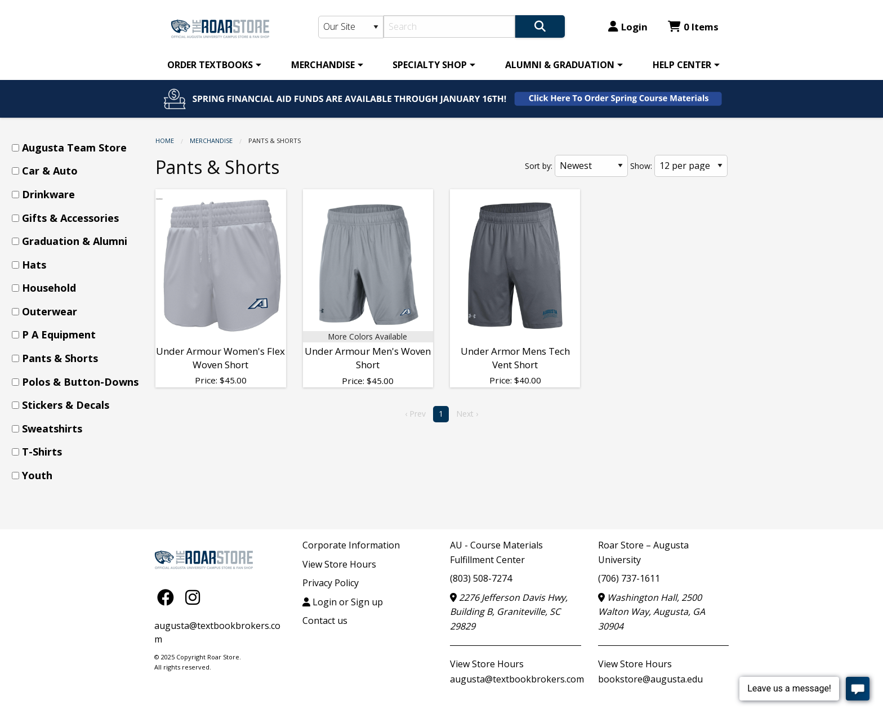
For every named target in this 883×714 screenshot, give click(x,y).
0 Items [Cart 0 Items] (693, 26)
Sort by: (538, 165)
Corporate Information (351, 545)
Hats (34, 264)
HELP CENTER (682, 65)
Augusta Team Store (74, 147)
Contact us (324, 620)
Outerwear (49, 311)
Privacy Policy (330, 583)
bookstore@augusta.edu (650, 679)
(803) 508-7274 (481, 578)
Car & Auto (50, 170)
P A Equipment (59, 334)
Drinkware (48, 194)
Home (164, 140)
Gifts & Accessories (70, 218)
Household (49, 287)
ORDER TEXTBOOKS (210, 65)
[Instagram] (192, 597)
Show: (641, 165)
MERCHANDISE (323, 65)
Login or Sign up (342, 602)
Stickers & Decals (65, 405)
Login (628, 26)
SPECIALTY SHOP (430, 65)
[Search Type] (350, 27)
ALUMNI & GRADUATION (559, 65)
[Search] (449, 26)
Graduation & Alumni (74, 241)
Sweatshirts (52, 428)
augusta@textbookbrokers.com (517, 679)
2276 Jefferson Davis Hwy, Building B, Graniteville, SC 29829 (509, 611)
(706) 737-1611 (629, 578)
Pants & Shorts (60, 358)
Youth (37, 475)
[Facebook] (168, 597)
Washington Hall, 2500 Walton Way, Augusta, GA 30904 (651, 611)
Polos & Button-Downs (80, 382)
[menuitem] (212, 64)
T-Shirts (42, 451)
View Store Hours (339, 564)
